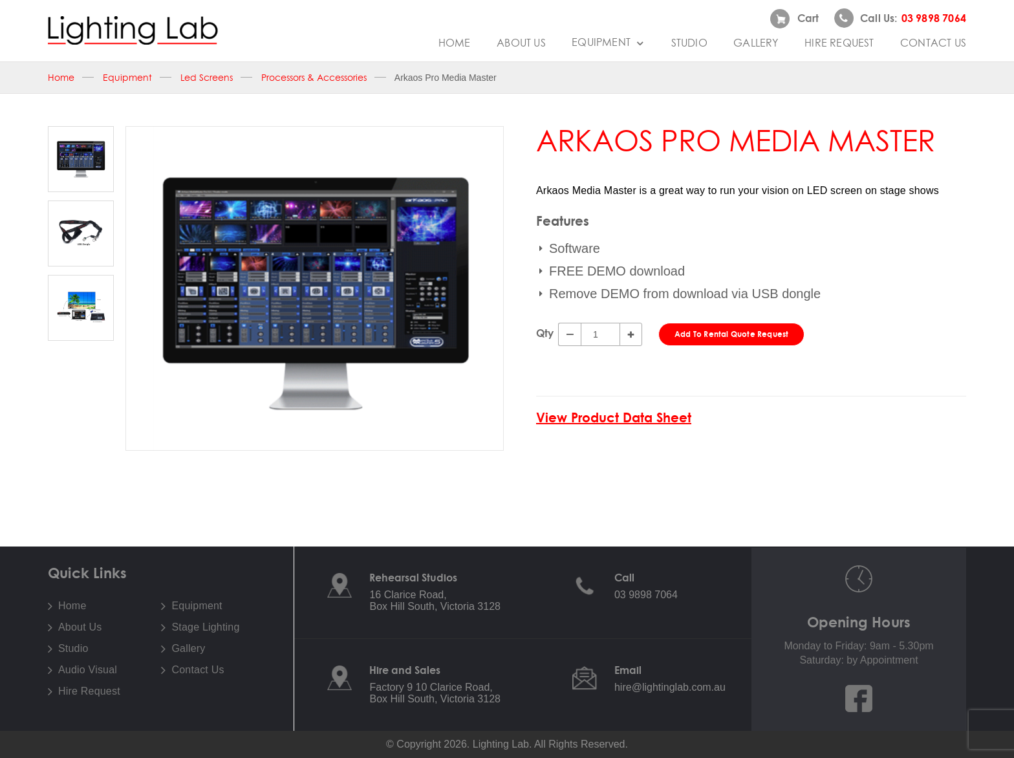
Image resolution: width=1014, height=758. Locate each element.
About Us (521, 43)
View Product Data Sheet (613, 417)
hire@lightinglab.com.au (670, 687)
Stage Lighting (205, 627)
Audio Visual (87, 670)
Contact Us (933, 43)
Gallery (755, 43)
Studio (689, 43)
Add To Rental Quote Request (731, 334)
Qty (545, 333)
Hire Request (839, 43)
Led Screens (206, 77)
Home (454, 43)
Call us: (900, 18)
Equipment (608, 42)
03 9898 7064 (646, 594)
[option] (314, 288)
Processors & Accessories (314, 77)
